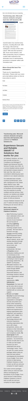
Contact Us (7, 391)
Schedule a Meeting (16, 391)
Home (1, 391)
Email (4, 80)
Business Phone (6, 99)
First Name (5, 85)
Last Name (5, 90)
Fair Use (25, 391)
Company (5, 95)
